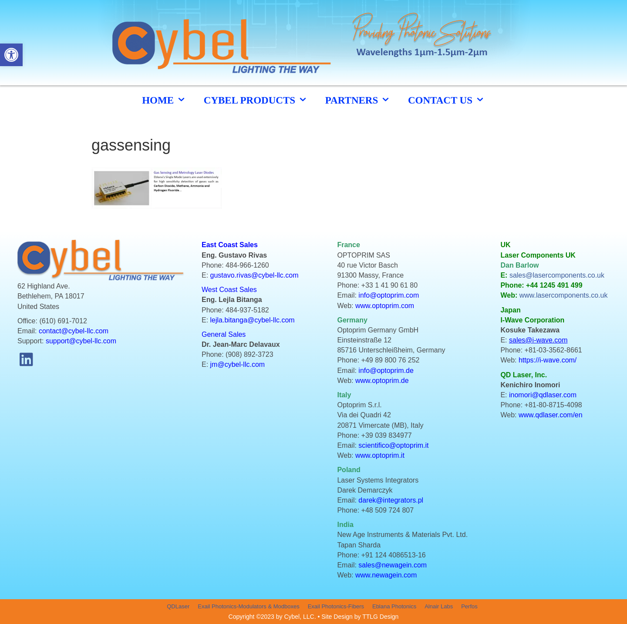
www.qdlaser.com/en (551, 415)
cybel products (256, 100)
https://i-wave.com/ (547, 360)
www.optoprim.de (382, 380)
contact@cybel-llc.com (73, 331)
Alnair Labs (439, 606)
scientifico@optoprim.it (393, 445)
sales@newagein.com (392, 565)
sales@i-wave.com (538, 340)
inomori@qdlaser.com (542, 395)
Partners (358, 100)
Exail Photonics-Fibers (336, 606)
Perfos (469, 606)
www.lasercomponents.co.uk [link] (563, 295)
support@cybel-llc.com (81, 341)
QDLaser (178, 606)
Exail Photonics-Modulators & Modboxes (248, 606)
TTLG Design (380, 616)
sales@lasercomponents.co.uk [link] (556, 275)
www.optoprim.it (380, 455)
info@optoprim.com (388, 295)
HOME (164, 100)
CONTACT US (446, 100)
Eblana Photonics (394, 606)
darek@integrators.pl (390, 500)
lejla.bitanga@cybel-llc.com (252, 320)
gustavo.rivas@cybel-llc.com (254, 275)
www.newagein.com (386, 575)
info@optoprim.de (386, 370)
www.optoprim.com (384, 305)
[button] (26, 359)
